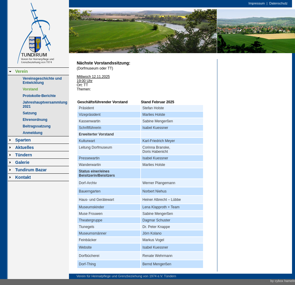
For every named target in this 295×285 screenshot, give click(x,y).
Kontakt (23, 177)
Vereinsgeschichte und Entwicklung (42, 80)
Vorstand (30, 89)
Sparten (23, 140)
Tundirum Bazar (31, 169)
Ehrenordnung (35, 120)
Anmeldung (32, 133)
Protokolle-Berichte (39, 96)
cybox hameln (285, 281)
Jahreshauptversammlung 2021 (45, 104)
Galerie (22, 162)
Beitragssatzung (36, 126)
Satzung (30, 113)
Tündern (23, 154)
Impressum (256, 3)
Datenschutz (278, 3)
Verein (21, 71)
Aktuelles (24, 147)
